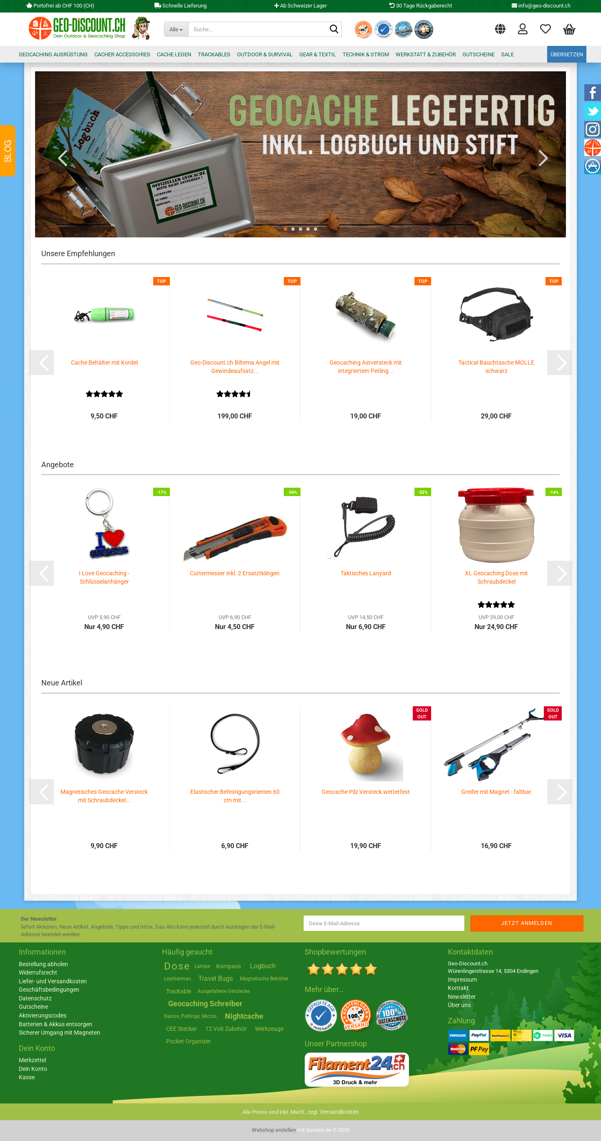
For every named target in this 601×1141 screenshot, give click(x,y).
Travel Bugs (215, 978)
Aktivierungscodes (42, 1015)
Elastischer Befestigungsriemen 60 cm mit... (235, 795)
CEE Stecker (181, 1028)
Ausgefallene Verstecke (223, 991)
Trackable (178, 991)
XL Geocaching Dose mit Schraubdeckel (496, 577)
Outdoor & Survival (265, 54)
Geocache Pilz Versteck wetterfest (366, 791)
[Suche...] (176, 29)
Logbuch (263, 966)
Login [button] (523, 28)
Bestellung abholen (43, 964)
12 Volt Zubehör (226, 1028)
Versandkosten (339, 1111)
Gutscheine (478, 54)
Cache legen (174, 54)
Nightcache (244, 1016)
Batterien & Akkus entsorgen (55, 1024)
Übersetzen (566, 54)
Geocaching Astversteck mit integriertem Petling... (366, 366)
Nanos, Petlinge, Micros (190, 1016)
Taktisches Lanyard (366, 573)
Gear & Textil (317, 54)
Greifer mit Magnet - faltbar (496, 791)
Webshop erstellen (274, 1130)
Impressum (462, 979)
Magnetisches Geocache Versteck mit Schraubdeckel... (104, 795)
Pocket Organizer (188, 1041)
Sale (507, 54)
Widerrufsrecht (38, 972)
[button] (500, 27)
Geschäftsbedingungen (49, 989)
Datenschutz (35, 998)
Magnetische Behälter (264, 979)
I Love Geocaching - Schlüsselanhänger (104, 577)
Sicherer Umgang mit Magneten (59, 1032)
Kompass (228, 966)
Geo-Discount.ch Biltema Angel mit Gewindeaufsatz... (235, 366)
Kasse (27, 1077)
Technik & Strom (366, 54)
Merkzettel (545, 28)
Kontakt (458, 988)
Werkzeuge (269, 1028)
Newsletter (462, 996)
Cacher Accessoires (122, 54)
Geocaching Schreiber (205, 1003)
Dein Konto (33, 1068)
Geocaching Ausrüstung (53, 54)
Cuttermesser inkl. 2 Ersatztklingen (235, 573)
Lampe (202, 966)
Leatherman (177, 979)
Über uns (459, 1005)
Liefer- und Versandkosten (53, 981)
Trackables (214, 54)
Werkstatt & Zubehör (426, 54)
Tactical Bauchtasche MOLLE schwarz (496, 366)
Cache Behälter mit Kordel (104, 362)
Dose (177, 966)
